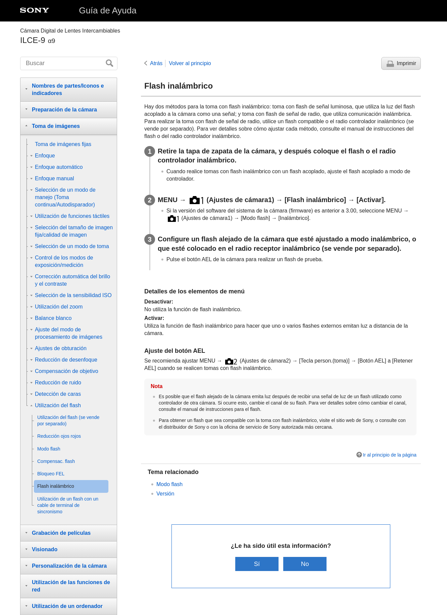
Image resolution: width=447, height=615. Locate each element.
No (305, 563)
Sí (257, 563)
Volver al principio (190, 63)
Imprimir (406, 63)
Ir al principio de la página (389, 455)
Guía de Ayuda (108, 10)
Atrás (156, 63)
